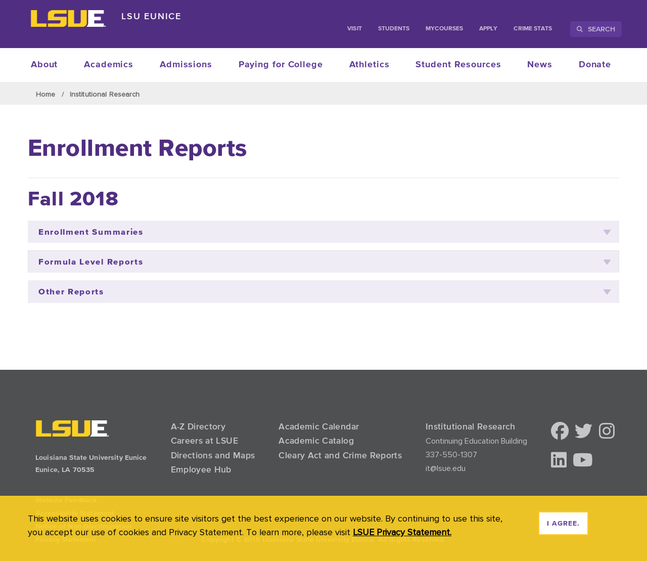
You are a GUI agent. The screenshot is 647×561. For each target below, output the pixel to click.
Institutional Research (105, 94)
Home (46, 94)
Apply (488, 29)
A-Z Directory (198, 426)
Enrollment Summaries (324, 232)
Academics (108, 64)
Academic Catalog (316, 441)
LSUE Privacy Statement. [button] (402, 532)
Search (596, 29)
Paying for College (281, 64)
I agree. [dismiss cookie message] (563, 523)
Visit (354, 29)
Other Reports (324, 291)
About (44, 64)
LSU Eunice (151, 16)
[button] (560, 432)
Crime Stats (533, 29)
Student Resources (458, 64)
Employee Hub (201, 469)
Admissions (186, 64)
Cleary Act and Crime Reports (340, 455)
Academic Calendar (319, 426)
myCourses (444, 29)
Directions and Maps (213, 455)
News (539, 64)
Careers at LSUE (204, 441)
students (394, 29)
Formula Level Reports (324, 262)
